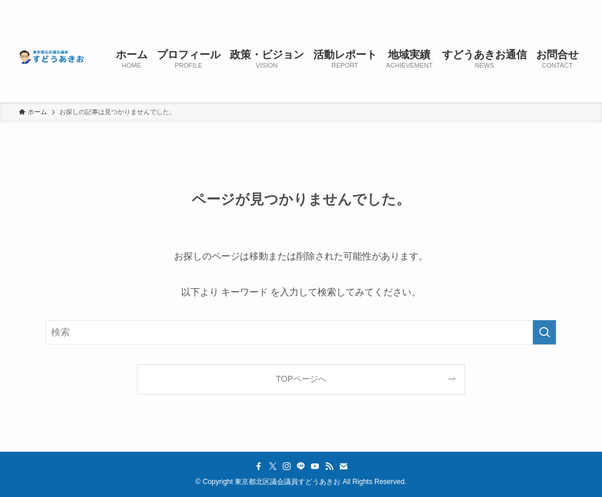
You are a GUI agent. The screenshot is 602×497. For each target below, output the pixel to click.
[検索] (575, 6)
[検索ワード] (301, 332)
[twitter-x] (483, 6)
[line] (514, 6)
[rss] (545, 6)
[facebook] (468, 6)
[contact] (560, 6)
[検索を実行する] (544, 332)
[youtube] (529, 6)
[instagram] (499, 6)
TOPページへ (301, 378)
